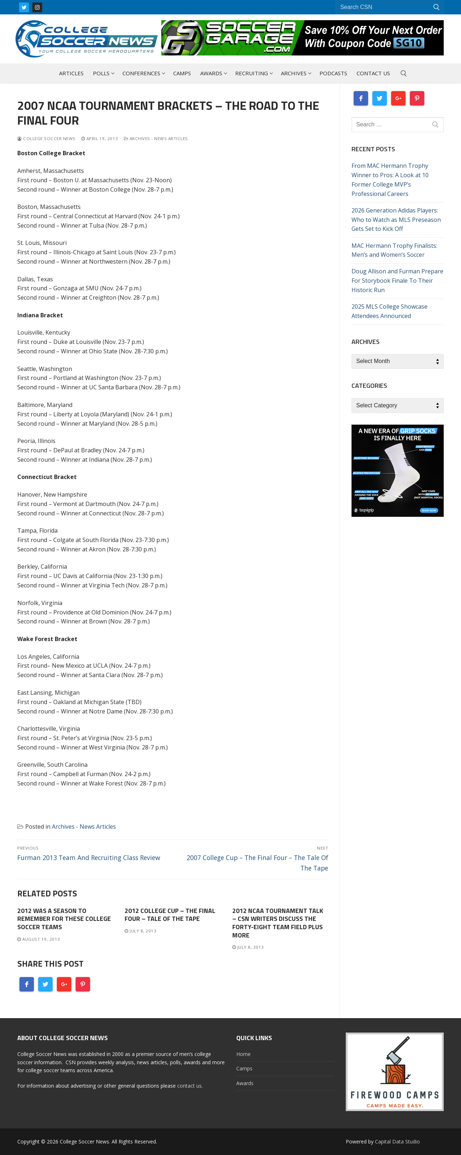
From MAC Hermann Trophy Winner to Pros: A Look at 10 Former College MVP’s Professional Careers (390, 180)
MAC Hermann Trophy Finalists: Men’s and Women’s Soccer (394, 250)
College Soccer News (46, 138)
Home (243, 1054)
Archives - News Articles (156, 138)
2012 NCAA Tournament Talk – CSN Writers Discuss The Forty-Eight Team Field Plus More (277, 923)
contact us (189, 1085)
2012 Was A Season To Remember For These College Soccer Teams (64, 919)
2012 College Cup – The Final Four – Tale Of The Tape (170, 915)
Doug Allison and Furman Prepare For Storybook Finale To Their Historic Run (397, 280)
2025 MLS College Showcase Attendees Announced (390, 311)
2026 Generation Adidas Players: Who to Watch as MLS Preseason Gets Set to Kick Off (396, 219)
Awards (245, 1083)
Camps (244, 1068)
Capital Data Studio (397, 1141)
